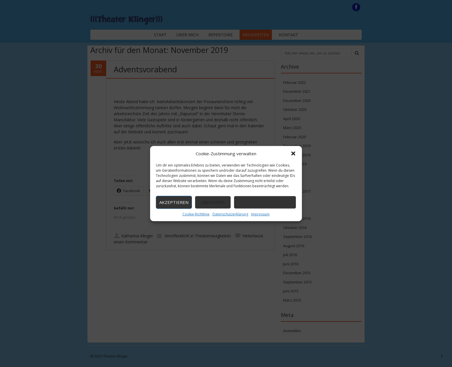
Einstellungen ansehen (265, 202)
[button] (293, 153)
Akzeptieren (173, 202)
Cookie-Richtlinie (196, 213)
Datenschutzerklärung (230, 213)
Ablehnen (212, 202)
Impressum (260, 213)
